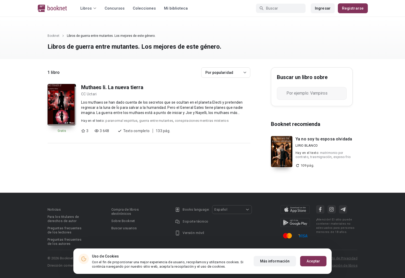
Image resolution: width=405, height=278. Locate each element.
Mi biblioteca (176, 8)
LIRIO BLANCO (306, 145)
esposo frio (342, 157)
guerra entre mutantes (156, 121)
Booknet (53, 36)
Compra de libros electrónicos (125, 212)
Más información (275, 261)
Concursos (114, 8)
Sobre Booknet (123, 221)
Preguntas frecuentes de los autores (64, 242)
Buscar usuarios (124, 228)
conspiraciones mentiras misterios (202, 121)
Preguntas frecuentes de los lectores (64, 230)
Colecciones (144, 8)
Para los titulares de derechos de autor (63, 219)
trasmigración (321, 157)
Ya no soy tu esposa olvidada (323, 139)
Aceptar (313, 261)
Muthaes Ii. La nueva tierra (112, 87)
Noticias (54, 209)
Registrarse (353, 8)
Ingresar (323, 8)
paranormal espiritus (121, 121)
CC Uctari (89, 94)
